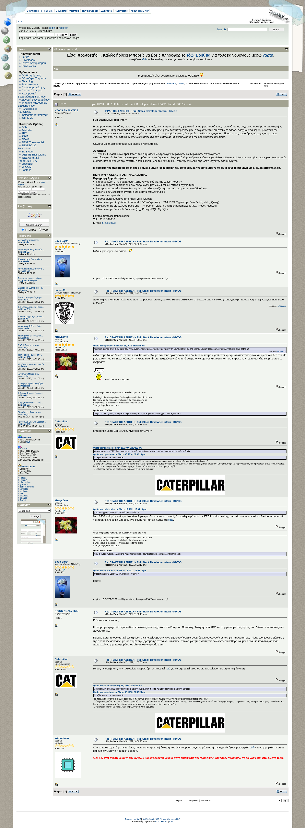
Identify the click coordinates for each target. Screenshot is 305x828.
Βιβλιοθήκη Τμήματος (34, 78)
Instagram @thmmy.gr (35, 114)
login (52, 27)
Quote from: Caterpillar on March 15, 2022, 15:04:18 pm (119, 509)
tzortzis (180, 83)
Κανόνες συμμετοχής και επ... (31, 316)
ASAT (24, 136)
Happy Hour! (121, 11)
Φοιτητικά (74, 11)
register (63, 27)
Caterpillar (61, 421)
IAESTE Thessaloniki (34, 154)
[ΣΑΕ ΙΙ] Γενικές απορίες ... (30, 345)
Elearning (27, 81)
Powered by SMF (133, 819)
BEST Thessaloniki (33, 142)
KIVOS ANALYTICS (67, 110)
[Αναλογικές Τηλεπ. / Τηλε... (30, 326)
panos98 (60, 290)
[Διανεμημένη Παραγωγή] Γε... (31, 383)
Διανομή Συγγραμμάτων (35, 99)
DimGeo (24, 395)
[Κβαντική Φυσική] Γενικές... (30, 393)
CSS (171, 821)
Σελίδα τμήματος (31, 75)
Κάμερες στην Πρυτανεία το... (31, 259)
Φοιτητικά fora (30, 84)
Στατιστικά (24, 431)
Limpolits (24, 489)
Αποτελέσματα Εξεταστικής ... (31, 250)
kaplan (23, 290)
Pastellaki (25, 386)
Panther (26, 169)
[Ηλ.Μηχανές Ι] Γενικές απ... (30, 336)
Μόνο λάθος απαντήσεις (28, 240)
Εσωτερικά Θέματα (119, 83)
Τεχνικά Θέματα (90, 11)
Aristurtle (26, 130)
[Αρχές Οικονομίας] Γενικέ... (30, 403)
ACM (24, 127)
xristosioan (62, 738)
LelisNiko (24, 338)
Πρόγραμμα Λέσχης (33, 87)
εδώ (190, 55)
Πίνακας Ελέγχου (28, 178)
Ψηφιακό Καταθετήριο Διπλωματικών (32, 104)
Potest (22, 478)
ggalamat (24, 491)
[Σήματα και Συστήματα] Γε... (30, 288)
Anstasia (24, 242)
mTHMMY (28, 117)
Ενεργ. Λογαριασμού (34, 63)
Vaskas (23, 367)
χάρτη (268, 55)
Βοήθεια (203, 55)
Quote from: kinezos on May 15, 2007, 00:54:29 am (117, 448)
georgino (24, 376)
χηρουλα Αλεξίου (28, 280)
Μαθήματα (61, 11)
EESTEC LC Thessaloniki (27, 147)
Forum (25, 56)
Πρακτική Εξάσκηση (142, 83)
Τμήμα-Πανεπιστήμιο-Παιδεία (91, 83)
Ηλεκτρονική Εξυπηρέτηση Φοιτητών (32, 95)
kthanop (23, 498)
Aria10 (23, 500)
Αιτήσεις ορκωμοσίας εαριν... (31, 297)
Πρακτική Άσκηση (32, 90)
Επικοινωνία (29, 66)
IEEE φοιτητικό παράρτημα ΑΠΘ (28, 159)
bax (21, 493)
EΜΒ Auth (28, 151)
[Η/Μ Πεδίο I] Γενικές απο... (30, 355)
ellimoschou (25, 482)
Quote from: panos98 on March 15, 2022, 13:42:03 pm (119, 346)
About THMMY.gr (140, 11)
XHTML (164, 821)
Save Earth (61, 240)
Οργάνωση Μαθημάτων (28, 374)
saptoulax (24, 496)
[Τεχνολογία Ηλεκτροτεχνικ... (30, 412)
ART (24, 133)
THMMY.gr (59, 83)
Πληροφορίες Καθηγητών (27, 110)
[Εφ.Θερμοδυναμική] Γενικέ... (31, 307)
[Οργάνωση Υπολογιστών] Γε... (32, 364)
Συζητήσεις (106, 11)
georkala (24, 328)
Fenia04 (23, 480)
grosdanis (24, 484)
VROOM (27, 166)
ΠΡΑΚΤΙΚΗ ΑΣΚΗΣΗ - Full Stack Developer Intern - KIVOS (141, 111)
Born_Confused (27, 487)
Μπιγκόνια (61, 336)
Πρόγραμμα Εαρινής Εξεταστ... (32, 422)
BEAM (25, 139)
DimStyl (24, 319)
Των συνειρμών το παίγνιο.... (31, 278)
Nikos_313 (25, 252)
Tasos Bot (25, 271)
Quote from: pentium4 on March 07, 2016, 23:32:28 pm (119, 454)
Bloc (157, 821)
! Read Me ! (47, 11)
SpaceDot (27, 163)
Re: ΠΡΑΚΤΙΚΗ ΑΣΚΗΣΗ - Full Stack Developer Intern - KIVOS (143, 241)
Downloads (33, 11)
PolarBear (171, 83)
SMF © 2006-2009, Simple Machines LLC (161, 819)
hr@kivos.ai (109, 222)
